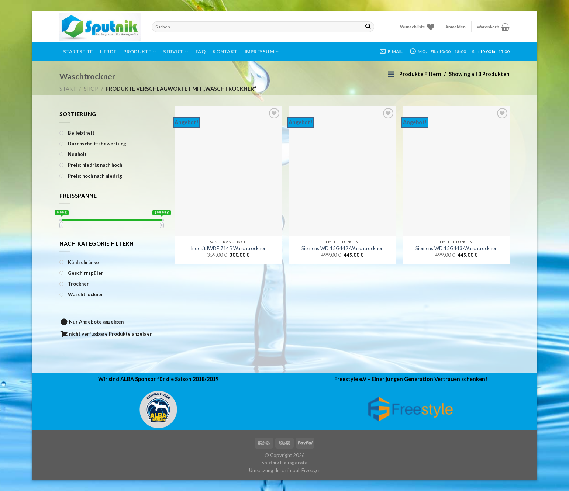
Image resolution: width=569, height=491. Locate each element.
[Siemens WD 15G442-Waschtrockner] (342, 171)
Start (67, 89)
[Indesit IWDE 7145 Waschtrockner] (228, 171)
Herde (108, 52)
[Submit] (368, 26)
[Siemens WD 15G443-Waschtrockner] (456, 171)
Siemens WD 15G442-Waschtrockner (342, 248)
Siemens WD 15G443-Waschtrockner (456, 248)
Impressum (262, 51)
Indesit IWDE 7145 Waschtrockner (228, 248)
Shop (91, 89)
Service (175, 51)
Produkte (139, 51)
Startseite (78, 52)
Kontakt (225, 52)
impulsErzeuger (303, 470)
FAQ (201, 52)
